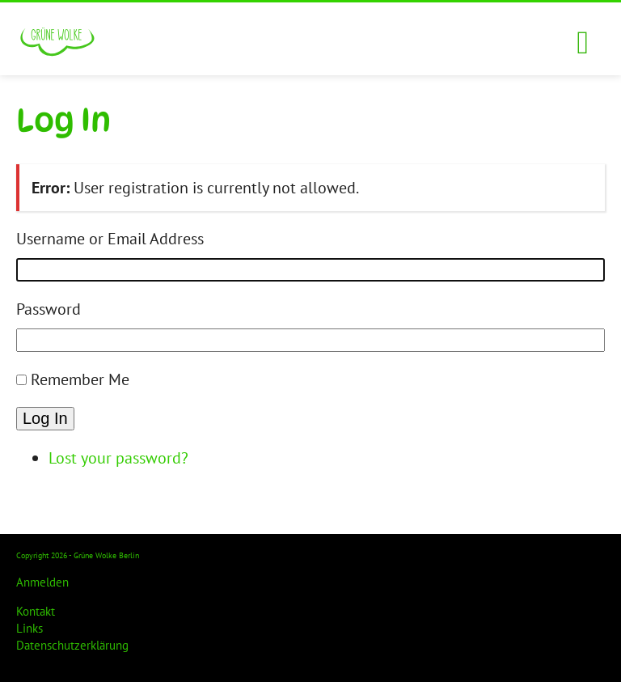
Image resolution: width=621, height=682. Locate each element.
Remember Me (80, 379)
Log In (45, 418)
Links (29, 628)
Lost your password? (118, 457)
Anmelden (42, 582)
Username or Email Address (110, 238)
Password (48, 309)
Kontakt (35, 611)
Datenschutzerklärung (72, 645)
